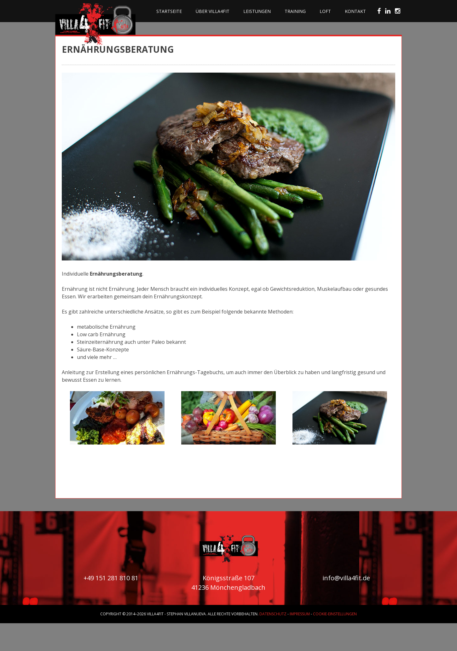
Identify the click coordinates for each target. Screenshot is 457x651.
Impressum (300, 614)
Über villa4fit (212, 11)
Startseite (169, 11)
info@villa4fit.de (346, 578)
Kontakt (355, 11)
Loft (325, 11)
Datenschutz (272, 614)
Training (295, 11)
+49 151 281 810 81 (111, 578)
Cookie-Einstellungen (335, 614)
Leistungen (257, 11)
